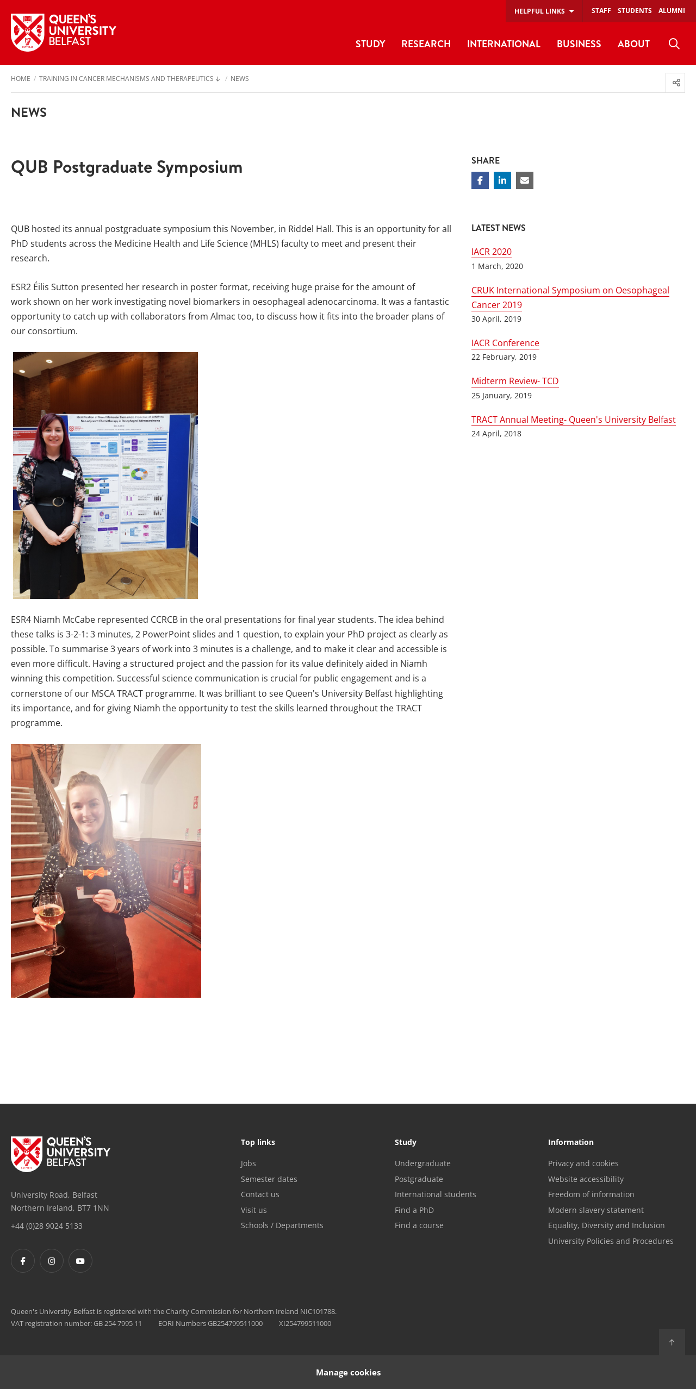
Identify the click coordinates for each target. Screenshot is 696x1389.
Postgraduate (419, 1179)
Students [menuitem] (635, 10)
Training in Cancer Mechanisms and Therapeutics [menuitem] (126, 79)
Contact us (260, 1194)
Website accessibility (586, 1179)
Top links (258, 1142)
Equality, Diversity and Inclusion (606, 1225)
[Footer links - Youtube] (80, 1261)
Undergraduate (423, 1163)
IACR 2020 (491, 252)
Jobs (248, 1163)
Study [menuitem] (370, 44)
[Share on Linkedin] (502, 180)
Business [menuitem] (579, 44)
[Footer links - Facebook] (23, 1261)
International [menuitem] (503, 44)
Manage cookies (348, 1372)
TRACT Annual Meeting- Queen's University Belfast (573, 420)
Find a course (419, 1225)
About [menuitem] (634, 44)
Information (571, 1142)
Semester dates (269, 1179)
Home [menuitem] (20, 79)
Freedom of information (591, 1194)
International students (435, 1194)
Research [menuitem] (426, 44)
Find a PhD (414, 1210)
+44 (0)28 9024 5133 (47, 1226)
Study (406, 1142)
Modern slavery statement (596, 1210)
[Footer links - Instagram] (52, 1261)
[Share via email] (524, 180)
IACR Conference (505, 343)
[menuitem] (674, 44)
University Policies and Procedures (611, 1241)
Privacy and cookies (583, 1163)
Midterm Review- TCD (515, 381)
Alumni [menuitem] (671, 10)
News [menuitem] (240, 79)
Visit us (254, 1210)
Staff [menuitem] (601, 10)
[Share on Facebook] (480, 180)
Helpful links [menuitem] (539, 11)
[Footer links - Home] (60, 1154)
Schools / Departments (282, 1225)
